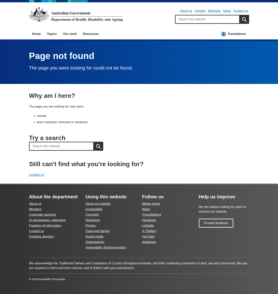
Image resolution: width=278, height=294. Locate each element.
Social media (95, 236)
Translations (236, 34)
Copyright (92, 214)
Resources (91, 34)
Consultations (151, 214)
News (227, 10)
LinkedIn (148, 225)
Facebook (149, 220)
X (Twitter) (149, 231)
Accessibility (94, 209)
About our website (98, 203)
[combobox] (207, 19)
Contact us (240, 10)
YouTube (148, 236)
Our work (70, 34)
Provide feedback (216, 223)
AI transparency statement (47, 220)
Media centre (151, 203)
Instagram (149, 242)
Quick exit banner (98, 231)
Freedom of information (45, 225)
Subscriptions (95, 242)
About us (186, 10)
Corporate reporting (42, 214)
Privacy (91, 225)
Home (36, 34)
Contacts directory (41, 236)
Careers (200, 10)
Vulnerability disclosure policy (106, 247)
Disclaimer (93, 220)
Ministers (214, 10)
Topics (52, 34)
